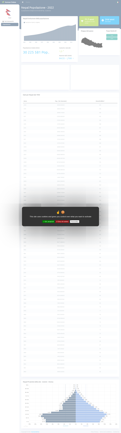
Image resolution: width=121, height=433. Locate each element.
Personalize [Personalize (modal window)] (74, 221)
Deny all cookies (62, 221)
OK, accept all (48, 221)
